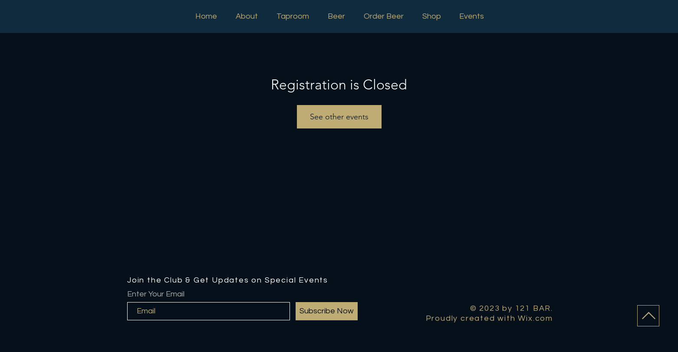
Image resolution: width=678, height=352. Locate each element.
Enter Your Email (155, 294)
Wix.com (535, 318)
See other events (339, 117)
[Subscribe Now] (327, 311)
